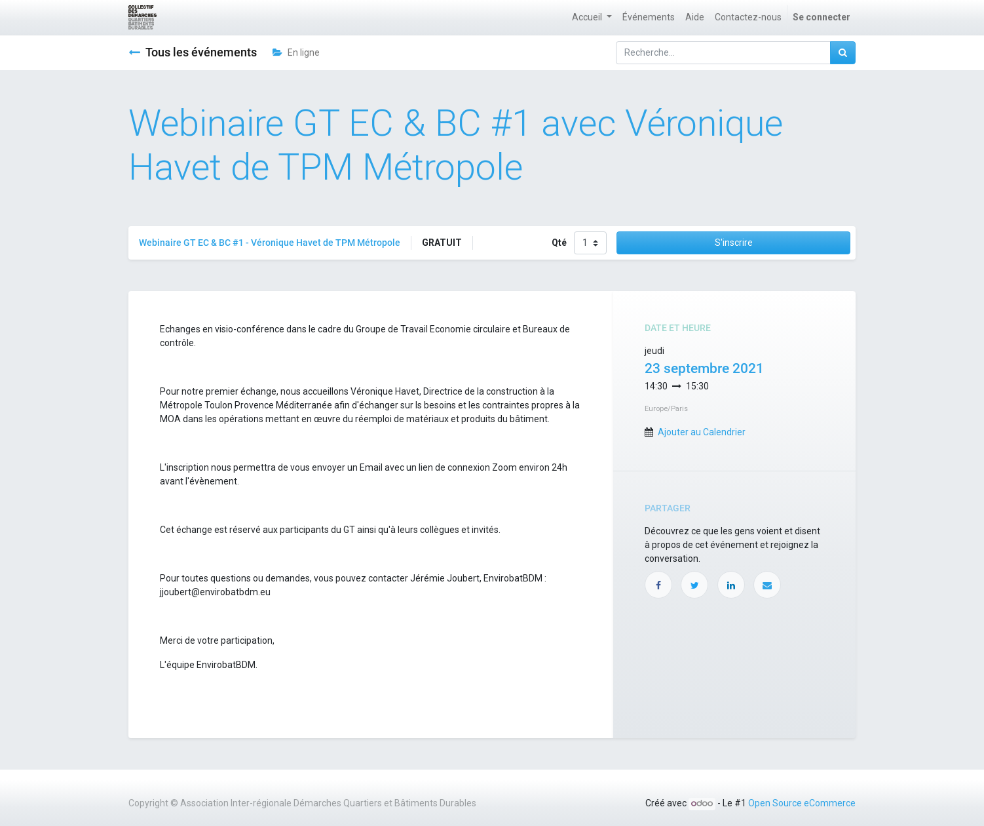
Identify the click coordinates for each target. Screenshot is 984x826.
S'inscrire (734, 242)
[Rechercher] (843, 52)
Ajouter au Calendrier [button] (702, 432)
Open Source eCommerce (802, 803)
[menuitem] (648, 17)
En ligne (296, 52)
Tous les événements (192, 52)
